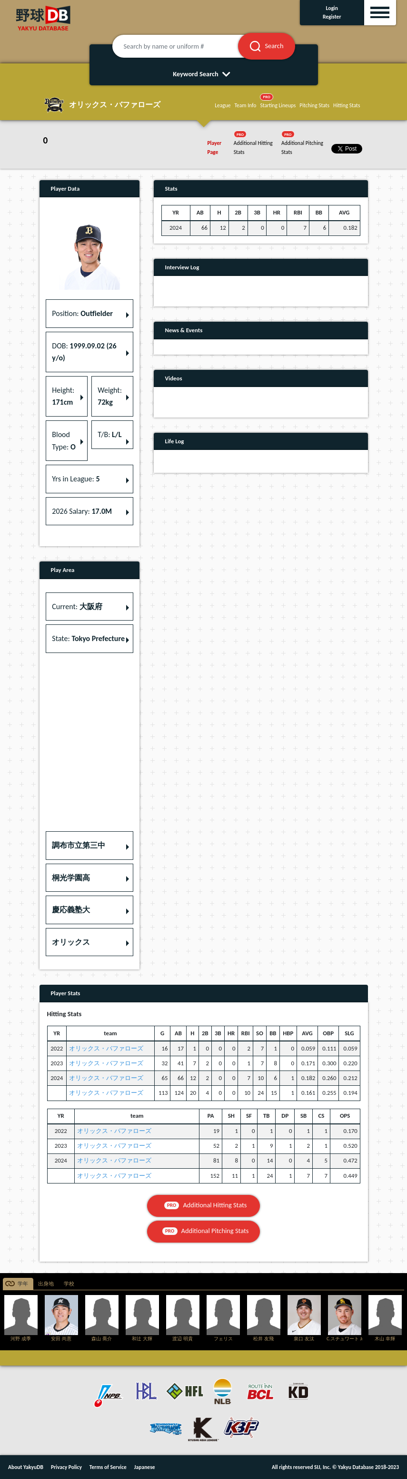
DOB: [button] (84, 352)
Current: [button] (77, 606)
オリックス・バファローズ (106, 1048)
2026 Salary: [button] (82, 511)
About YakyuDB (25, 1467)
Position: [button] (82, 313)
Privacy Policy (66, 1467)
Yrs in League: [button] (75, 478)
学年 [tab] (23, 1284)
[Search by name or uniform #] (187, 46)
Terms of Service (108, 1467)
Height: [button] (63, 396)
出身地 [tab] (46, 1284)
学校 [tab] (69, 1284)
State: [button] (88, 638)
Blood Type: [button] (63, 440)
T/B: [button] (109, 434)
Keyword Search (203, 74)
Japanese (144, 1467)
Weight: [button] (110, 396)
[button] (89, 845)
